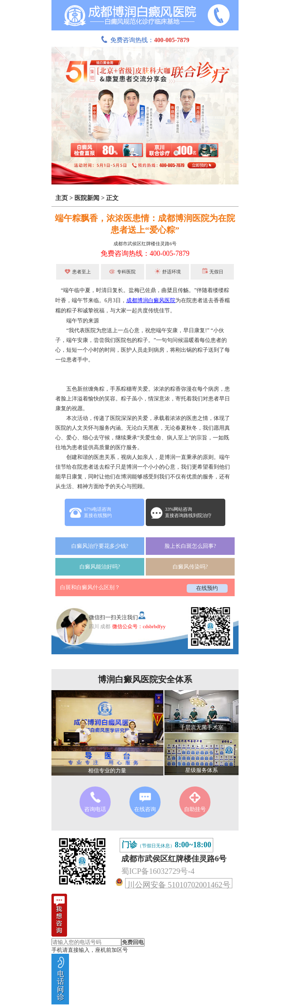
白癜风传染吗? (190, 567)
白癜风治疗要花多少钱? (99, 546)
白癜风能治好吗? (100, 567)
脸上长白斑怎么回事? (190, 546)
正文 (112, 198)
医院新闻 (86, 198)
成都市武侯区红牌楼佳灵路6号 (145, 243)
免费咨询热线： (145, 40)
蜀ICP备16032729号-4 (158, 871)
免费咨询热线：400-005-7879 (145, 253)
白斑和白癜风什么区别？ (90, 587)
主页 (61, 198)
